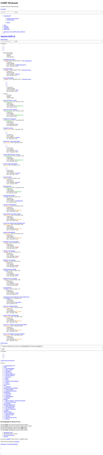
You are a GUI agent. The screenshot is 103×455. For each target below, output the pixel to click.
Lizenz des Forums (8, 68)
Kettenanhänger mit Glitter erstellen (12, 213)
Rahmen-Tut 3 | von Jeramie (10, 278)
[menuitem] (13, 18)
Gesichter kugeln (8, 177)
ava (17, 124)
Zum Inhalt (3, 9)
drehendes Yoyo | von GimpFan (11, 241)
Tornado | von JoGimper (9, 250)
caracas (17, 137)
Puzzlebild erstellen (8, 128)
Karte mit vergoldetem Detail (10, 306)
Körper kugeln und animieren (11, 163)
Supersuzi (8, 129)
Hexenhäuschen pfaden (9, 195)
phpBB (8, 439)
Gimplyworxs (9, 101)
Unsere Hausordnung (9, 77)
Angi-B (18, 173)
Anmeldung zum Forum (9, 59)
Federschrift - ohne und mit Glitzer (12, 141)
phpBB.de (17, 441)
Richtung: (37, 346)
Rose (7, 196)
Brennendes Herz (8, 186)
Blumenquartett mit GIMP (10, 269)
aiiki (7, 165)
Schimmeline (19, 200)
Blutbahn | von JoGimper (9, 260)
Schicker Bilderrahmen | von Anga (12, 154)
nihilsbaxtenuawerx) (21, 64)
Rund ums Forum (27, 70)
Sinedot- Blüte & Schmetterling (11, 315)
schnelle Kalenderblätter (9, 232)
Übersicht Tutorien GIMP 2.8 (10, 109)
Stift (7, 289)
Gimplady (8, 298)
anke (7, 60)
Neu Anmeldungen (27, 60)
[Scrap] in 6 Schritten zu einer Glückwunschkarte (15, 324)
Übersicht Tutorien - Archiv (10, 100)
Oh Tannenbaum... (8, 287)
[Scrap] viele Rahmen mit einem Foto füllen (14, 333)
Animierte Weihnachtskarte (10, 204)
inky (17, 90)
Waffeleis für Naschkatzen (10, 118)
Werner (17, 74)
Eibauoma (8, 120)
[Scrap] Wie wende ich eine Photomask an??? (14, 223)
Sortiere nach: (22, 346)
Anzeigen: (8, 346)
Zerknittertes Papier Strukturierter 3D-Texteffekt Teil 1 (17, 297)
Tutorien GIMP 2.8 (8, 36)
